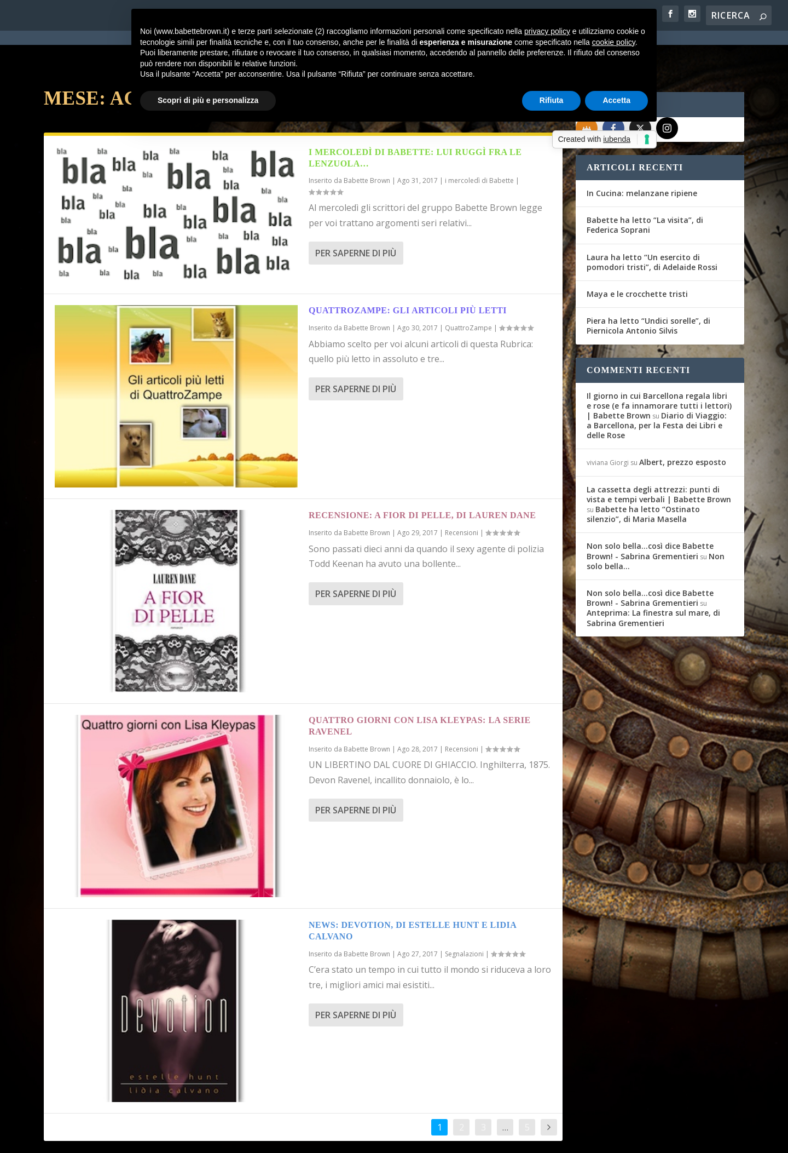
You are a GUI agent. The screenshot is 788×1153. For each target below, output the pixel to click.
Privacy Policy (289, 1137)
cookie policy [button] (613, 42)
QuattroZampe (468, 288)
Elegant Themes (125, 1138)
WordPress (236, 1138)
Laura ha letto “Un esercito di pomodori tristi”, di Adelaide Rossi (652, 223)
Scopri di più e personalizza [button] (208, 100)
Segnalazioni (464, 914)
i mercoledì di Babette (479, 141)
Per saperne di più (355, 214)
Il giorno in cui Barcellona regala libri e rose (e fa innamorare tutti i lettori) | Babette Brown (659, 366)
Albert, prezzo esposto (682, 422)
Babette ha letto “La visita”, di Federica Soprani (645, 185)
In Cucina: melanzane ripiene (642, 153)
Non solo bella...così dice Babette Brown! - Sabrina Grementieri (650, 511)
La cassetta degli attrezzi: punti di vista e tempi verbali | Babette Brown (659, 455)
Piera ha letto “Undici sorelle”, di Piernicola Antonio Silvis (648, 286)
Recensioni (461, 493)
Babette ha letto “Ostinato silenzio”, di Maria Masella (643, 474)
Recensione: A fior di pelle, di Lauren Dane (422, 475)
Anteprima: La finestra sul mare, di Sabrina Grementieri (653, 578)
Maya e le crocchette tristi (637, 254)
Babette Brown (367, 141)
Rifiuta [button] (552, 100)
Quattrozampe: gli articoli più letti (408, 271)
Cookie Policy (347, 1137)
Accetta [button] (616, 100)
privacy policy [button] (547, 31)
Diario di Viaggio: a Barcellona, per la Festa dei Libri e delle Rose (657, 386)
